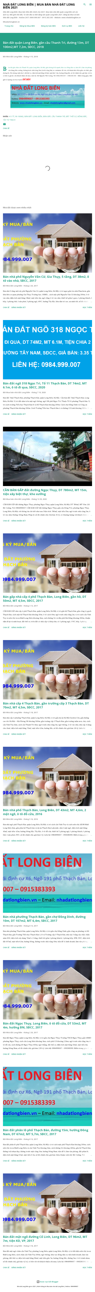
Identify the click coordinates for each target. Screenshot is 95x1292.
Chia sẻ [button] (6, 128)
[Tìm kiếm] (84, 4)
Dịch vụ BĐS (65, 26)
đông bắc (82, 116)
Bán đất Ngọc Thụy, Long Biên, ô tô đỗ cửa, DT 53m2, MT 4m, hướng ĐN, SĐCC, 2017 (44, 1025)
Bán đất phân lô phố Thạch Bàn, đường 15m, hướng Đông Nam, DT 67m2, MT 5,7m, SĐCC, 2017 (45, 1132)
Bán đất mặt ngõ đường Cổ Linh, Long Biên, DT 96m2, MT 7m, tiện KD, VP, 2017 (45, 1239)
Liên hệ (80, 26)
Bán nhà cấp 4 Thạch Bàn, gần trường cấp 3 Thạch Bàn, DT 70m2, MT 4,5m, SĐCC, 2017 (46, 705)
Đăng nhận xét (19, 307)
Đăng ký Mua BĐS (25, 26)
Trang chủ (7, 26)
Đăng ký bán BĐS (47, 26)
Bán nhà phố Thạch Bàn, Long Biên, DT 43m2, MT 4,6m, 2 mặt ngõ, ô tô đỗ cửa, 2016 (44, 812)
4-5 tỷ (11, 116)
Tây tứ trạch (9, 120)
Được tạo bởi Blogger (47, 1282)
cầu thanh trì (58, 116)
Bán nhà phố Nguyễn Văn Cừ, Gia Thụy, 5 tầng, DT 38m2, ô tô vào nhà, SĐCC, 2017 (46, 279)
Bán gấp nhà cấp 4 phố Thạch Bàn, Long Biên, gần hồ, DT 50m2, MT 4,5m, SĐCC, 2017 (44, 599)
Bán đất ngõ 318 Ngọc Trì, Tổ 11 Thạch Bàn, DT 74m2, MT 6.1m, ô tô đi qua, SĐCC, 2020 (45, 385)
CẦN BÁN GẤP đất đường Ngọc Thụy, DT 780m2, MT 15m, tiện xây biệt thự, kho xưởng (45, 492)
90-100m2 (19, 116)
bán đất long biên (33, 116)
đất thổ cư (71, 116)
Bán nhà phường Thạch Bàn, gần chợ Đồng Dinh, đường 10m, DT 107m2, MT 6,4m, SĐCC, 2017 (44, 919)
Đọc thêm (87, 307)
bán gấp (47, 116)
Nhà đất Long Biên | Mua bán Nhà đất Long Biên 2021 (39, 5)
